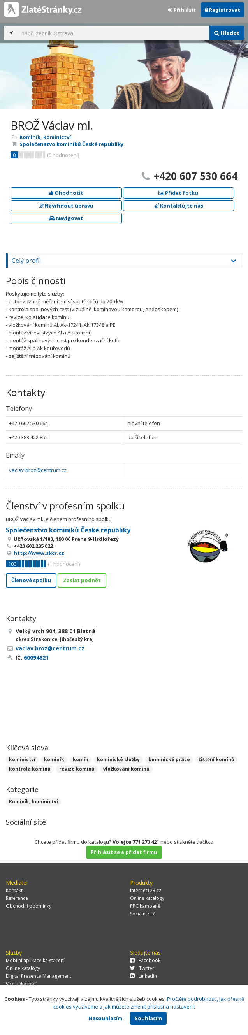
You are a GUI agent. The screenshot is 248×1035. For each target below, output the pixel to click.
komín (80, 759)
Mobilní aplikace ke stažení (35, 960)
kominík (54, 759)
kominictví (22, 759)
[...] (113, 33)
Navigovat (66, 218)
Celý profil (26, 260)
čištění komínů (216, 759)
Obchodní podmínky (28, 906)
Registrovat (222, 9)
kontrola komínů (30, 769)
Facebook (145, 960)
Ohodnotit (66, 192)
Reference (17, 898)
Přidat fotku (178, 192)
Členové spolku (31, 580)
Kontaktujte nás (178, 205)
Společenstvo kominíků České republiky (71, 144)
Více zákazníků (21, 983)
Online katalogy (147, 898)
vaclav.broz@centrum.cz (38, 469)
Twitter (142, 968)
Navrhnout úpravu (66, 205)
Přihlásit (182, 9)
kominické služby (118, 759)
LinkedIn (143, 976)
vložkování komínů (126, 769)
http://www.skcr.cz (39, 552)
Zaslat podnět (82, 580)
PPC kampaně (145, 906)
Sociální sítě (143, 913)
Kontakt (14, 890)
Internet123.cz (145, 890)
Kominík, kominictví (45, 137)
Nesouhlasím (105, 1018)
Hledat (226, 33)
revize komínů (77, 769)
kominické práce (169, 759)
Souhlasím (148, 1018)
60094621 (36, 657)
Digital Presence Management (38, 976)
